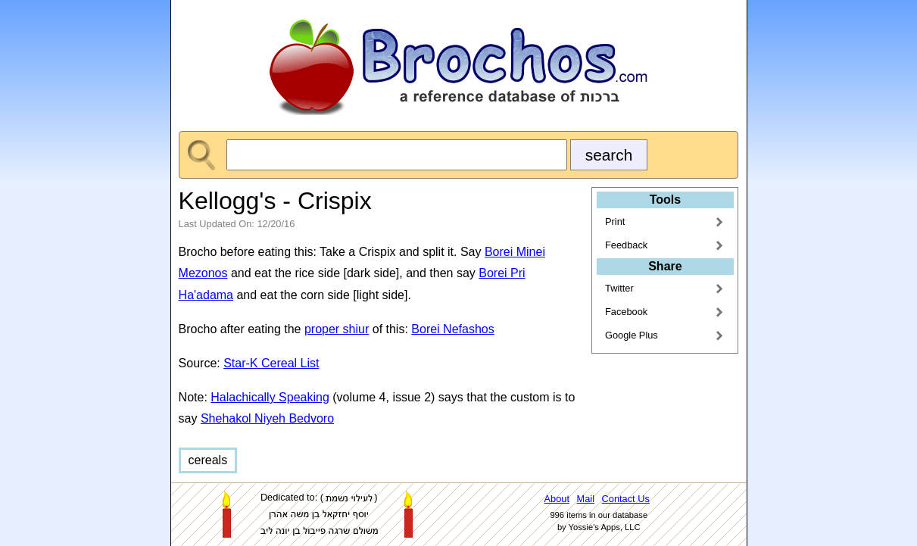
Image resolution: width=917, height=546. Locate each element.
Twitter (619, 288)
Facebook (626, 311)
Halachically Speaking (270, 397)
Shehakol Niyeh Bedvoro (267, 418)
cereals (208, 460)
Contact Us (626, 498)
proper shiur (336, 329)
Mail (585, 498)
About (556, 498)
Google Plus (631, 335)
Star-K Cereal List (271, 363)
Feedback (626, 245)
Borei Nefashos (452, 329)
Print (615, 221)
